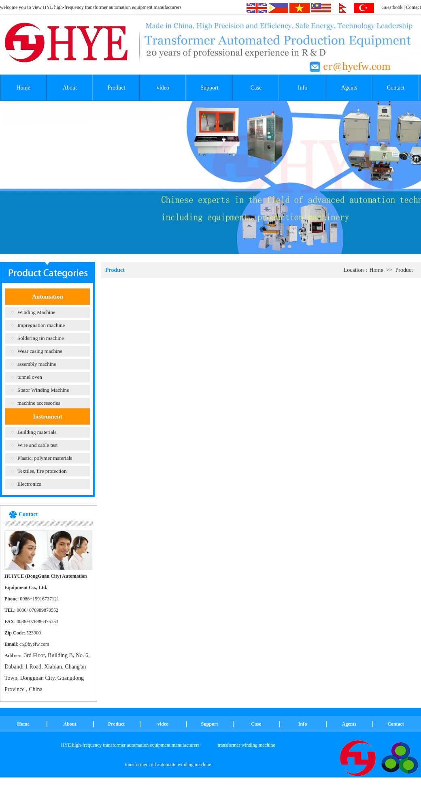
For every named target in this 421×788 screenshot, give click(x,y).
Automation (47, 296)
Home (23, 88)
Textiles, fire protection (41, 471)
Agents (349, 88)
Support (209, 88)
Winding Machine (36, 312)
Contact (413, 7)
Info (302, 88)
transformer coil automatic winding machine (168, 764)
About (70, 88)
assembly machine (36, 364)
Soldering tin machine (40, 338)
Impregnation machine (41, 325)
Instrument (47, 416)
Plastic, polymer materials (44, 458)
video (163, 88)
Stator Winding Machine (43, 390)
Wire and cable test (37, 445)
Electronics (29, 484)
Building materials (36, 432)
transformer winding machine (246, 745)
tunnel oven (29, 377)
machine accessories (38, 403)
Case (256, 88)
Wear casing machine (39, 351)
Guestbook (391, 7)
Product (116, 88)
